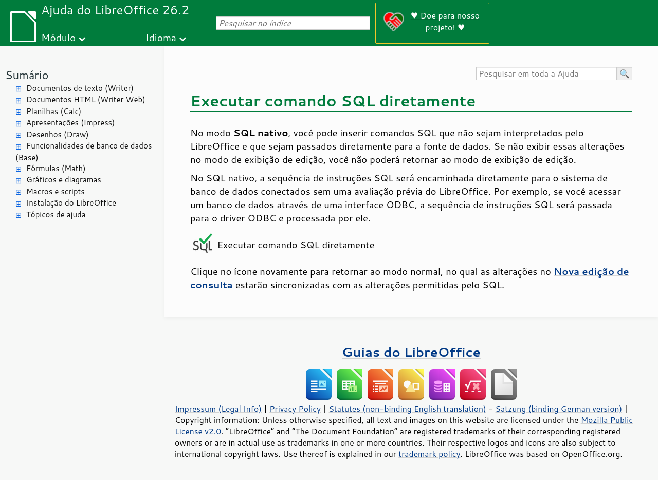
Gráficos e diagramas (63, 179)
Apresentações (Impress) (70, 122)
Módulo (58, 37)
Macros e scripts (55, 191)
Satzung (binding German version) (559, 408)
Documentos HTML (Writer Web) (85, 99)
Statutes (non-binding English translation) (407, 408)
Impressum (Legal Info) (218, 408)
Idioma (160, 37)
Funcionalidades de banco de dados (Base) (83, 151)
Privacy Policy (295, 408)
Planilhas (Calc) (53, 111)
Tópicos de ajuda (56, 214)
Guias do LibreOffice (411, 352)
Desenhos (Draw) (57, 134)
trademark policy (429, 453)
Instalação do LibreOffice (71, 202)
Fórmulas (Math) (56, 168)
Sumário (27, 75)
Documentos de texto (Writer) (80, 88)
